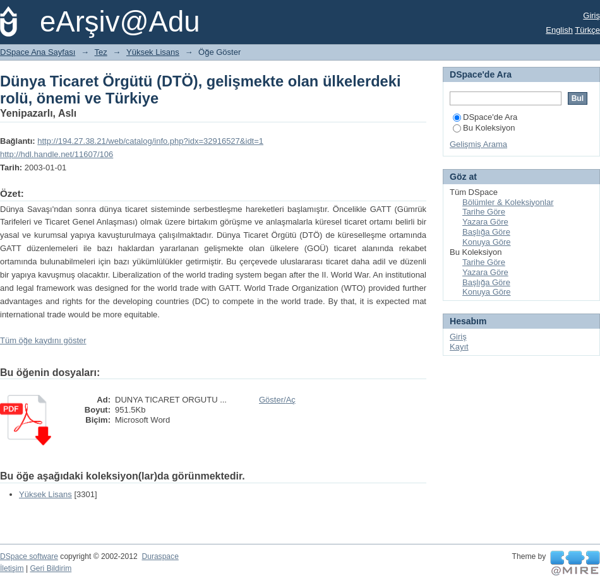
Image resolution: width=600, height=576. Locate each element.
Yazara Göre (485, 221)
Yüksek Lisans (152, 52)
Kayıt (459, 346)
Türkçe (587, 30)
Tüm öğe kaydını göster (43, 340)
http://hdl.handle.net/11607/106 (56, 154)
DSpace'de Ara (485, 117)
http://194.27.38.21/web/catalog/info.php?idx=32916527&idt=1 (150, 141)
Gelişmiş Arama (478, 144)
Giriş (591, 15)
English (559, 30)
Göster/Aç (277, 399)
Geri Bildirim (50, 568)
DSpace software (29, 556)
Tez (101, 52)
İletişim (12, 568)
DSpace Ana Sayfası (37, 52)
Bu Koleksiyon (484, 127)
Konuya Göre (486, 242)
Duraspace (159, 556)
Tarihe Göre (483, 211)
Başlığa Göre (486, 232)
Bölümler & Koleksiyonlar (508, 202)
